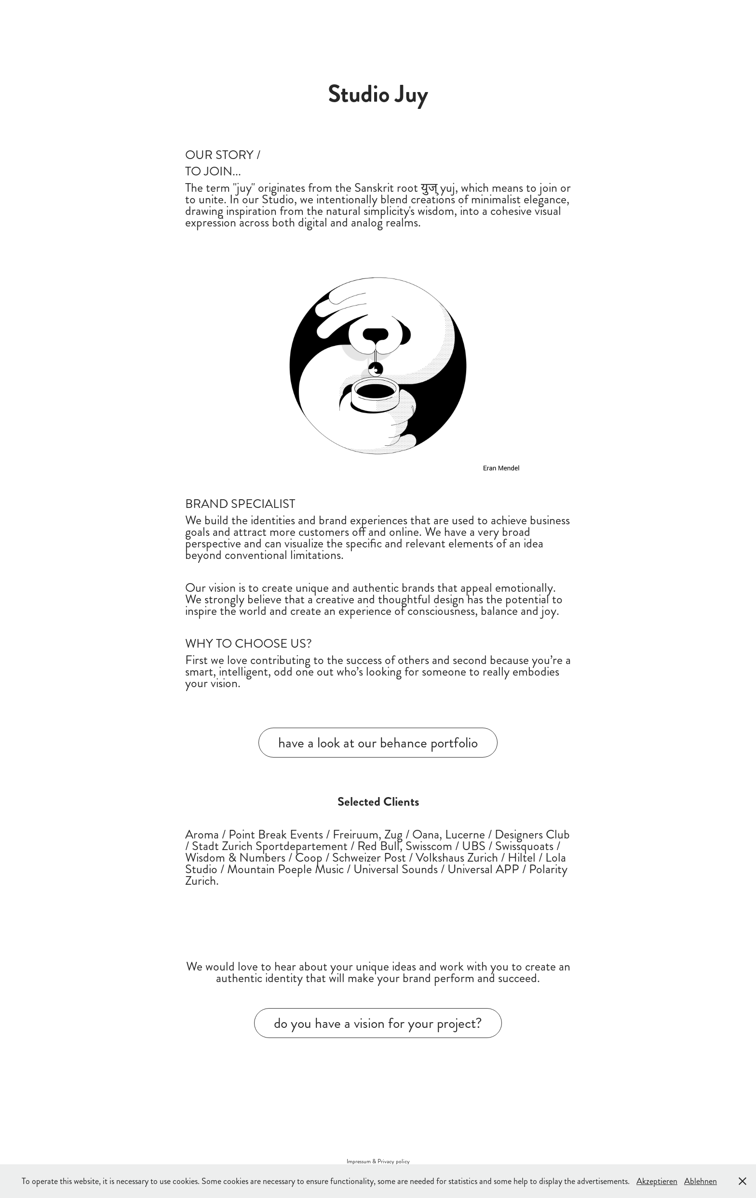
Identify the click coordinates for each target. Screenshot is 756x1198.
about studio (127, 17)
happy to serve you (58, 17)
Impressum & (362, 1162)
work (172, 17)
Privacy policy (394, 1162)
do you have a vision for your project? (378, 1023)
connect (208, 17)
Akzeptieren (656, 1181)
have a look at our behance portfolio (378, 742)
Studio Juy (601, 17)
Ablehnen (700, 1181)
